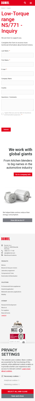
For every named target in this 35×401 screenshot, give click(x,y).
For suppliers (5, 310)
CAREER (3, 315)
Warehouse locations (10, 255)
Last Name (4, 51)
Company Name (6, 79)
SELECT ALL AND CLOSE (17, 391)
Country (3, 88)
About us (4, 307)
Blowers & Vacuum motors (9, 268)
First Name (5, 60)
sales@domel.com (9, 253)
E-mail (3, 69)
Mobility (3, 294)
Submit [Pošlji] (6, 129)
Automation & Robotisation (9, 276)
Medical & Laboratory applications (11, 292)
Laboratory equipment (8, 270)
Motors (3, 265)
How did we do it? (17, 220)
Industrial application (7, 289)
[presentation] (17, 121)
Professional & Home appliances (10, 286)
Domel (3, 8)
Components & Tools (7, 273)
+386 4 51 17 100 (9, 251)
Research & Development (8, 305)
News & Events (5, 313)
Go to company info (23, 174)
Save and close (17, 396)
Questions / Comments (9, 97)
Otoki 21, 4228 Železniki (11, 247)
